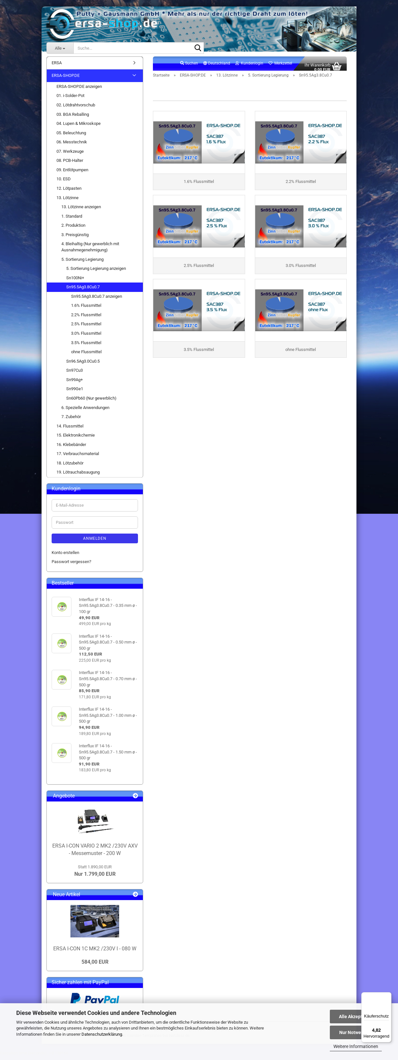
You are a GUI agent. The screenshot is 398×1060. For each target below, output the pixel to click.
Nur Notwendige (356, 1032)
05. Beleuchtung (71, 136)
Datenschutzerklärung (101, 1034)
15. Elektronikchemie (75, 439)
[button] (217, 67)
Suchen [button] (189, 67)
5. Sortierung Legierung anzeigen (96, 272)
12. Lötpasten (68, 191)
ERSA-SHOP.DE (66, 79)
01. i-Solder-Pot (70, 99)
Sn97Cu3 (74, 374)
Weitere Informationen (355, 1046)
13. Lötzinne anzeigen (81, 210)
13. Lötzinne (67, 201)
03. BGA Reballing (72, 117)
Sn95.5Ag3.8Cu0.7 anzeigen (96, 299)
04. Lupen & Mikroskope (78, 127)
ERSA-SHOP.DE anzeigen (79, 90)
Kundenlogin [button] (249, 67)
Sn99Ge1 (74, 392)
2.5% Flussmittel (86, 327)
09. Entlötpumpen (72, 173)
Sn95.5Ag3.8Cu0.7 (83, 290)
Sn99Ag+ (74, 383)
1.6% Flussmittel (86, 309)
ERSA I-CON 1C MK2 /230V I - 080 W (94, 952)
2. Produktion (73, 229)
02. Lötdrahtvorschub (75, 108)
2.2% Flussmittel (86, 318)
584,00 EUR (94, 965)
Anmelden (94, 542)
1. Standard (71, 219)
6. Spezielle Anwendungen (85, 411)
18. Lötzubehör (69, 466)
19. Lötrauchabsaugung (78, 476)
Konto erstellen (65, 556)
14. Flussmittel (69, 429)
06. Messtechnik (71, 145)
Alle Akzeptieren (356, 1016)
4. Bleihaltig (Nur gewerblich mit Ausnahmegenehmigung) (90, 250)
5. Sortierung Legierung (82, 262)
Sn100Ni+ (75, 281)
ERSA (57, 66)
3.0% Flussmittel (86, 336)
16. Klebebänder (71, 448)
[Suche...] (59, 48)
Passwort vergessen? (71, 565)
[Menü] (388, 996)
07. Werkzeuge (70, 154)
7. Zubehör (71, 420)
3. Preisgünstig (75, 238)
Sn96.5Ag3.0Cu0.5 (83, 364)
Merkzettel (280, 67)
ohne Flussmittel (86, 355)
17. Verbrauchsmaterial (77, 457)
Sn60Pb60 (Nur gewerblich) (91, 401)
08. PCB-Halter (69, 164)
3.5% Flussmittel (86, 346)
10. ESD (63, 182)
